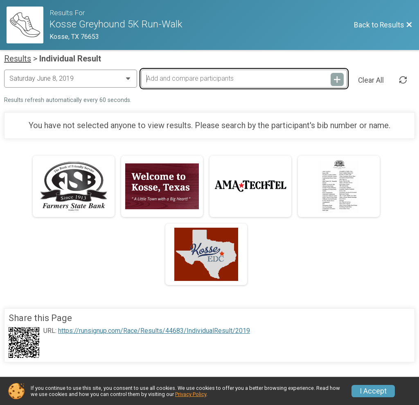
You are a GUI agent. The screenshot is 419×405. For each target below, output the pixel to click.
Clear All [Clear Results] (371, 80)
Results (17, 58)
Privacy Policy (190, 394)
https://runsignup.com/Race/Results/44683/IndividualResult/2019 (154, 331)
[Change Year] (70, 79)
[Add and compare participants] (244, 79)
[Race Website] (28, 25)
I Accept (373, 391)
